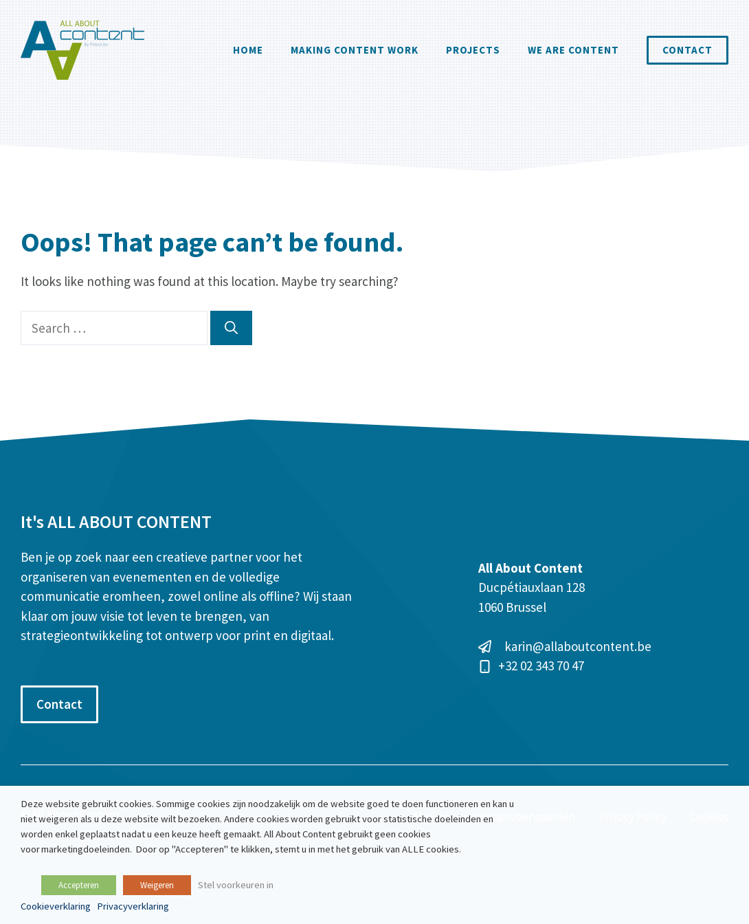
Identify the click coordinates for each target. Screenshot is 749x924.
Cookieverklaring (56, 906)
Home (248, 49)
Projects (473, 49)
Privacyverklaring (133, 906)
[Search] (231, 328)
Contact (687, 49)
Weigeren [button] (157, 885)
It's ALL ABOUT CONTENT (116, 521)
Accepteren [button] (78, 885)
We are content (573, 49)
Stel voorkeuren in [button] (235, 885)
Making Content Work (354, 49)
